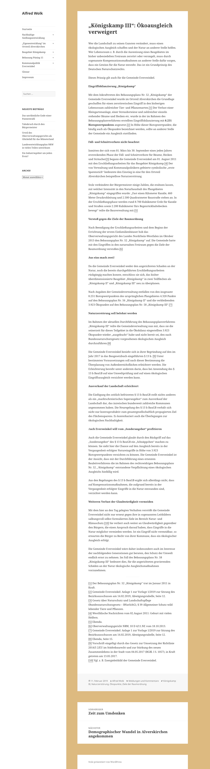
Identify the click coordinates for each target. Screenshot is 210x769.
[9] (154, 356)
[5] (136, 210)
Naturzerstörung (100, 684)
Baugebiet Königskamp (34, 52)
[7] (170, 304)
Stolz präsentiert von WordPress (105, 761)
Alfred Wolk (32, 13)
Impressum (28, 77)
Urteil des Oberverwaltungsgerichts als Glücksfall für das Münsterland (38, 136)
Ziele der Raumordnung (134, 684)
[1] (150, 107)
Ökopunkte (115, 684)
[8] (109, 343)
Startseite (27, 29)
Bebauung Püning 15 (32, 57)
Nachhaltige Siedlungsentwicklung (33, 36)
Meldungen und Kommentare (144, 680)
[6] (121, 249)
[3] (107, 159)
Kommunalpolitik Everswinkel (31, 65)
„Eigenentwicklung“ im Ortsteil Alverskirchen (34, 45)
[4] (166, 163)
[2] (128, 125)
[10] (106, 523)
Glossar (26, 71)
